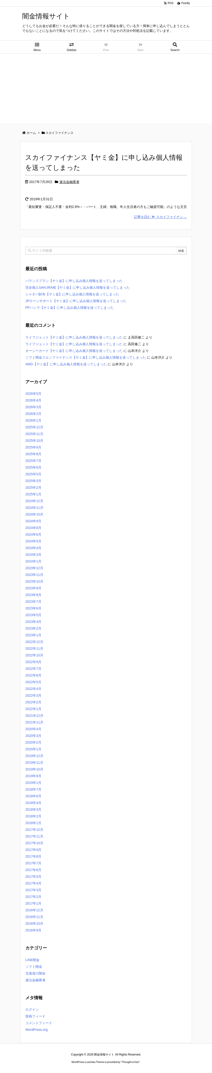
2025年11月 (34, 434)
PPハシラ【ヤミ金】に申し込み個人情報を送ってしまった (69, 308)
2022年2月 (33, 702)
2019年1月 (33, 783)
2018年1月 (33, 823)
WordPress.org (36, 1030)
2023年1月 (33, 635)
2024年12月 (34, 501)
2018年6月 (33, 796)
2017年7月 (33, 863)
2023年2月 (33, 628)
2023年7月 (33, 601)
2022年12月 (34, 642)
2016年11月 (34, 917)
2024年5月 (33, 541)
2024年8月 (33, 528)
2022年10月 (34, 655)
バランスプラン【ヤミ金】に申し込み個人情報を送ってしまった (74, 281)
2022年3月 (33, 695)
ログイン (32, 1009)
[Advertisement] (106, 89)
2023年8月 (33, 595)
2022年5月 (33, 682)
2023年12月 (34, 568)
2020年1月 (33, 749)
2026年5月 (33, 394)
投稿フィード (35, 1016)
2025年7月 (33, 461)
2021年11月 (34, 722)
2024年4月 (33, 548)
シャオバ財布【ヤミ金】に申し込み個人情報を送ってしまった (72, 294)
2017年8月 (33, 856)
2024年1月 (33, 561)
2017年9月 (33, 850)
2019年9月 (33, 776)
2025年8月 (33, 454)
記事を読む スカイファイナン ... (160, 217)
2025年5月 (33, 474)
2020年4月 (33, 729)
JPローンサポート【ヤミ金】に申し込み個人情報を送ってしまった (75, 301)
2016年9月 (33, 930)
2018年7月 (33, 789)
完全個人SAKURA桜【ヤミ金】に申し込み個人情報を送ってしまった (77, 287)
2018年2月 (33, 816)
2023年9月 (33, 588)
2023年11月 (34, 575)
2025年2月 (33, 487)
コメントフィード (38, 1023)
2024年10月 (34, 514)
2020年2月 (33, 742)
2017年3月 (33, 890)
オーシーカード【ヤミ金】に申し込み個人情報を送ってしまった (74, 351)
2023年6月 (33, 608)
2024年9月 (33, 521)
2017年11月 (34, 836)
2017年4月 (33, 883)
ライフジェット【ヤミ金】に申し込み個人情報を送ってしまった (74, 337)
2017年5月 (33, 876)
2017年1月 (33, 903)
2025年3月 (33, 481)
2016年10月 (34, 923)
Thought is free (130, 1062)
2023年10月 (34, 581)
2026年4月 (33, 400)
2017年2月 (33, 897)
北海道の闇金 (35, 973)
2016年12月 (34, 910)
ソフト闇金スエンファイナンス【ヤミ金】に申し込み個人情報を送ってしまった (85, 357)
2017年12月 (34, 830)
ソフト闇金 (33, 967)
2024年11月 (34, 508)
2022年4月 (33, 689)
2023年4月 (33, 622)
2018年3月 (33, 809)
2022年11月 (34, 648)
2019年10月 (34, 769)
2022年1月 (33, 709)
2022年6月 (33, 675)
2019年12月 (34, 756)
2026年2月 (33, 414)
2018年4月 (33, 803)
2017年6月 (33, 870)
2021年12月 (34, 715)
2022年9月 (33, 662)
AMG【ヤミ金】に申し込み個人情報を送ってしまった (66, 364)
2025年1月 (33, 494)
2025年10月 (34, 440)
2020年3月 (33, 736)
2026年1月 (33, 420)
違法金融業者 (69, 182)
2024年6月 (33, 534)
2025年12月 (34, 427)
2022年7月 (33, 669)
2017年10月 (34, 843)
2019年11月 (34, 762)
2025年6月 (33, 467)
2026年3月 (33, 407)
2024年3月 (33, 555)
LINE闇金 (32, 960)
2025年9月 (33, 447)
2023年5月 (33, 615)
